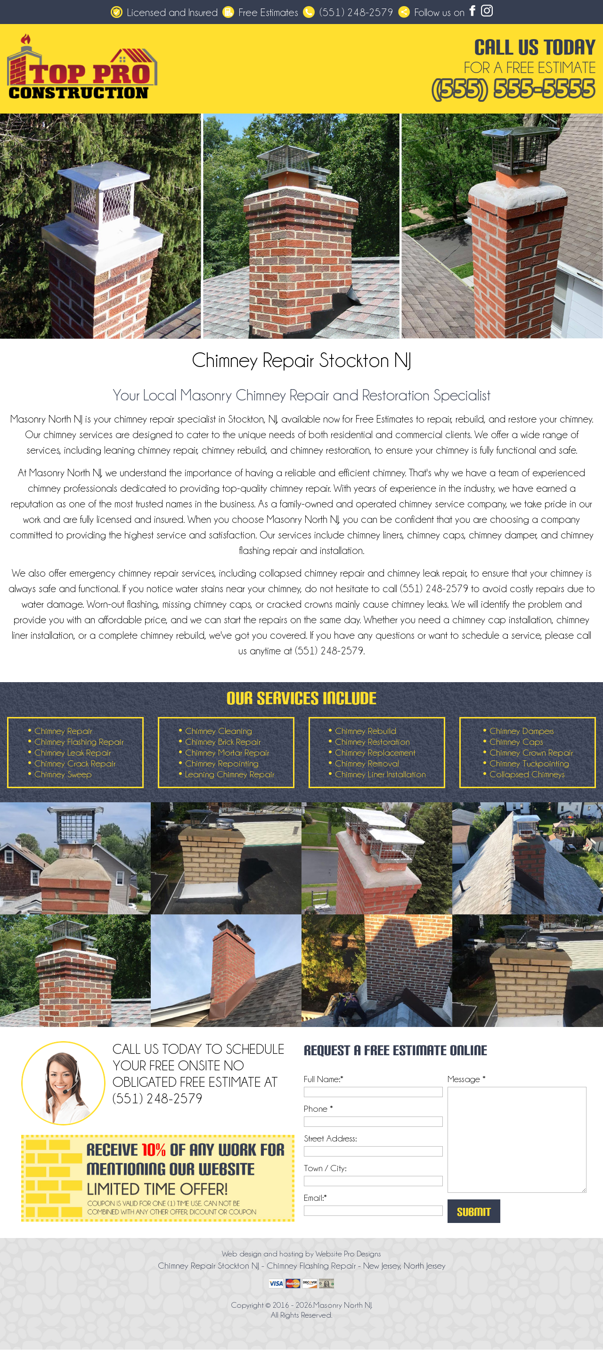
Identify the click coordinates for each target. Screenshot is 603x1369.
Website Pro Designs (348, 1253)
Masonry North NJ (342, 1305)
